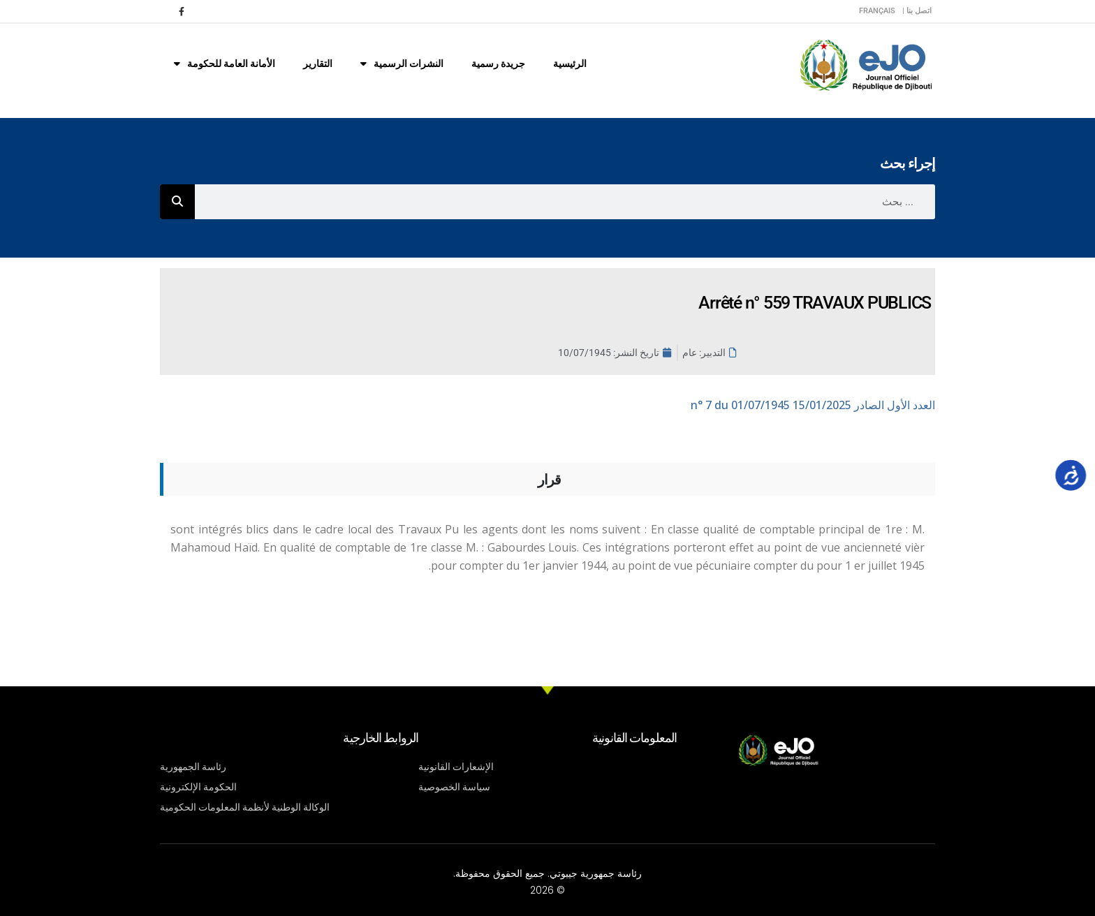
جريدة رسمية (498, 63)
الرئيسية (570, 63)
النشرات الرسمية (401, 63)
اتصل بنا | (917, 10)
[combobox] (565, 201)
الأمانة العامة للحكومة (224, 63)
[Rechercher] (177, 201)
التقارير (317, 63)
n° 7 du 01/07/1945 (813, 405)
